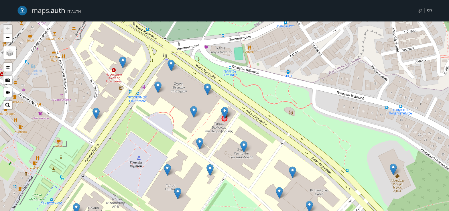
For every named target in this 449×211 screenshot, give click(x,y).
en (429, 10)
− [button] (8, 38)
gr (420, 10)
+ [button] (8, 29)
